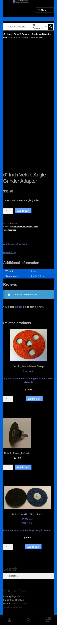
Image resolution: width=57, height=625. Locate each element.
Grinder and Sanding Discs (25, 227)
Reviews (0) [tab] (9, 252)
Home (9, 34)
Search (28, 620)
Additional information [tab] (15, 244)
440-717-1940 (19, 603)
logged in (21, 306)
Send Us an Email (12, 607)
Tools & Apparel (21, 34)
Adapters (11, 230)
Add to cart (23, 211)
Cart (44, 618)
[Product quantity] (8, 211)
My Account (9, 620)
